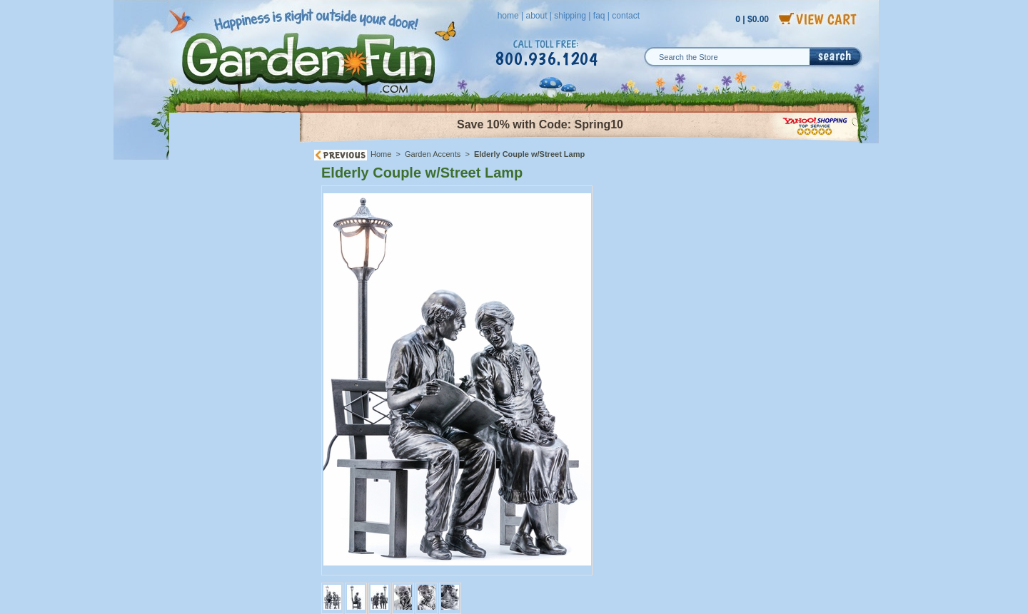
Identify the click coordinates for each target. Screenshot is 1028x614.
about (536, 16)
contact (626, 16)
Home (381, 154)
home (508, 16)
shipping (570, 16)
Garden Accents (432, 154)
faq (599, 16)
